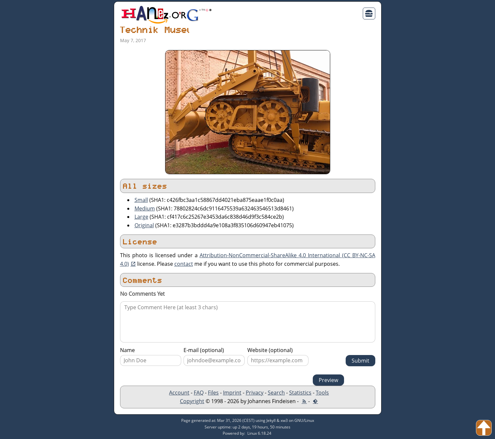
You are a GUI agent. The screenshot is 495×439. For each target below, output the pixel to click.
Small (141, 200)
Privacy (254, 392)
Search (276, 392)
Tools (322, 392)
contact (183, 263)
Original (144, 225)
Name (127, 350)
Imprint (232, 392)
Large (141, 216)
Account (179, 392)
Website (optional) (270, 350)
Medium (145, 208)
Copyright (192, 401)
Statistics (300, 392)
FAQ (199, 392)
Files (213, 392)
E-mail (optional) (204, 350)
